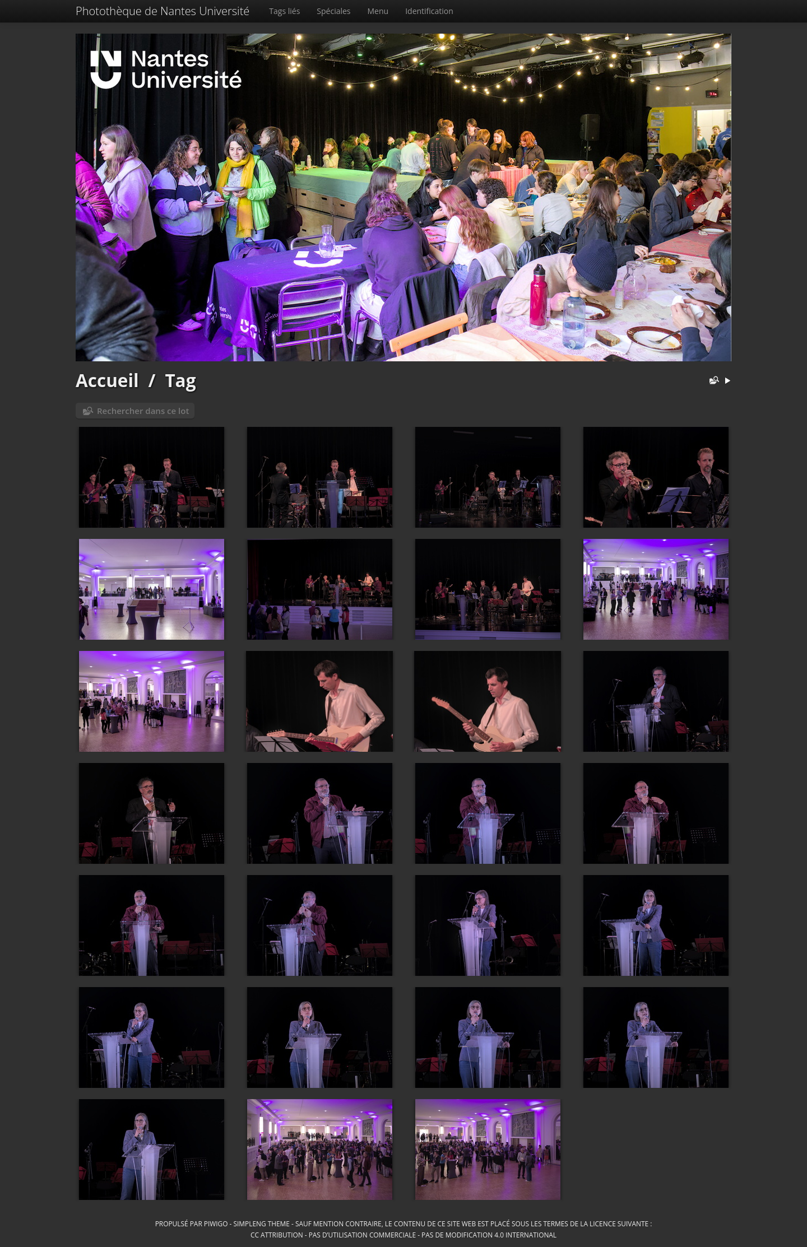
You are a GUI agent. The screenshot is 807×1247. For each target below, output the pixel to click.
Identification (429, 11)
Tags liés (284, 11)
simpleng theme (262, 1223)
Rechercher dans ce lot (143, 410)
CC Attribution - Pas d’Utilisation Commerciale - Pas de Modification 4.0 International (403, 1234)
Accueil (107, 380)
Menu (378, 11)
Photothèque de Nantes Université (162, 10)
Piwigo (216, 1223)
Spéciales (333, 11)
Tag (180, 380)
